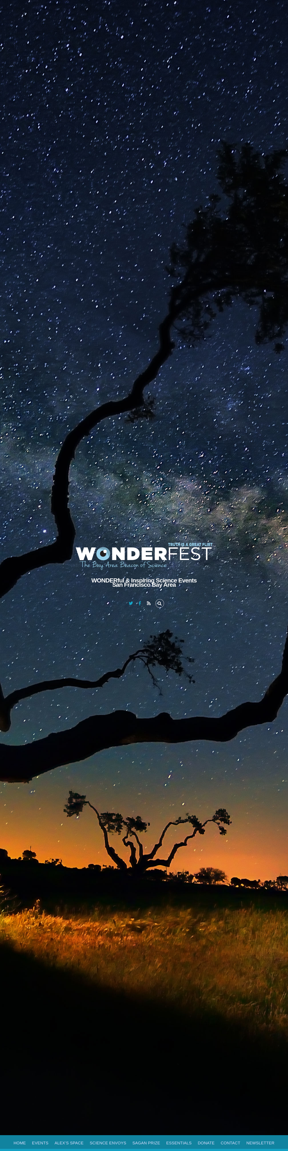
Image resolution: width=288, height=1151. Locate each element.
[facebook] (139, 602)
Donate (206, 1143)
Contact (230, 1143)
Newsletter (260, 1143)
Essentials (179, 1143)
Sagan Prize (146, 1143)
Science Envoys (108, 1143)
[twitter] (130, 602)
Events (40, 1143)
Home (19, 1143)
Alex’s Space (69, 1143)
